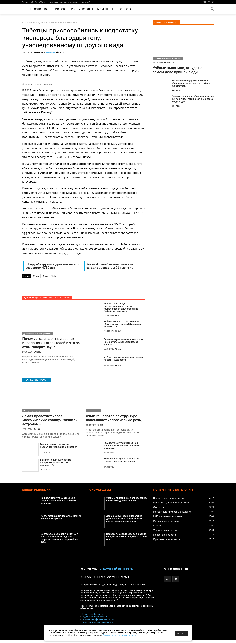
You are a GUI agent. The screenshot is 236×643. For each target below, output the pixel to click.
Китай (45, 276)
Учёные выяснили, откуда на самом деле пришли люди (177, 70)
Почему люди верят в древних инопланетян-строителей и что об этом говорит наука (51, 343)
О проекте (127, 9)
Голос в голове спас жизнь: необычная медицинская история (58, 449)
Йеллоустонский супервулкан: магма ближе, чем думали (61, 520)
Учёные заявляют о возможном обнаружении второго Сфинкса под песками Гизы (123, 325)
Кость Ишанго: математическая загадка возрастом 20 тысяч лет (110, 266)
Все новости (28, 22)
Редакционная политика (94, 620)
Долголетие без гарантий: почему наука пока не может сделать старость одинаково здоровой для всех (59, 541)
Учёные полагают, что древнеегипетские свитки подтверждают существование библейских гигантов (121, 307)
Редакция (50, 52)
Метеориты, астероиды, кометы (36, 413)
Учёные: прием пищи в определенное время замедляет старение (127, 502)
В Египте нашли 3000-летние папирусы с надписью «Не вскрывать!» (55, 466)
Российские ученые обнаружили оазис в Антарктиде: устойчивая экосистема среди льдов (193, 99)
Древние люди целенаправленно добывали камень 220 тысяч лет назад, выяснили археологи (124, 522)
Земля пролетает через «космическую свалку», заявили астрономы (50, 423)
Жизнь (36, 276)
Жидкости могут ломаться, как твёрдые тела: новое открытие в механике (121, 449)
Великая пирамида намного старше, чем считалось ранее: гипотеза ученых (124, 343)
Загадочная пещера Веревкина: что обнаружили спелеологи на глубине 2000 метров (191, 83)
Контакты (98, 617)
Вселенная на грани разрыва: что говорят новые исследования (122, 463)
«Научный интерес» (116, 572)
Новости (35, 9)
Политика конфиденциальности (98, 622)
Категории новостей (60, 9)
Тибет (54, 276)
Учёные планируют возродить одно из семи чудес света (123, 360)
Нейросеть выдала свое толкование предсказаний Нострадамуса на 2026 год (126, 540)
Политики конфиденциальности (119, 635)
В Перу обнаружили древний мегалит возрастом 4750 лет (53, 266)
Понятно (181, 634)
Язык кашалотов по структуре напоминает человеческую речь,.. (115, 421)
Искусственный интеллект (98, 9)
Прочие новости (93, 413)
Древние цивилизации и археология (57, 22)
